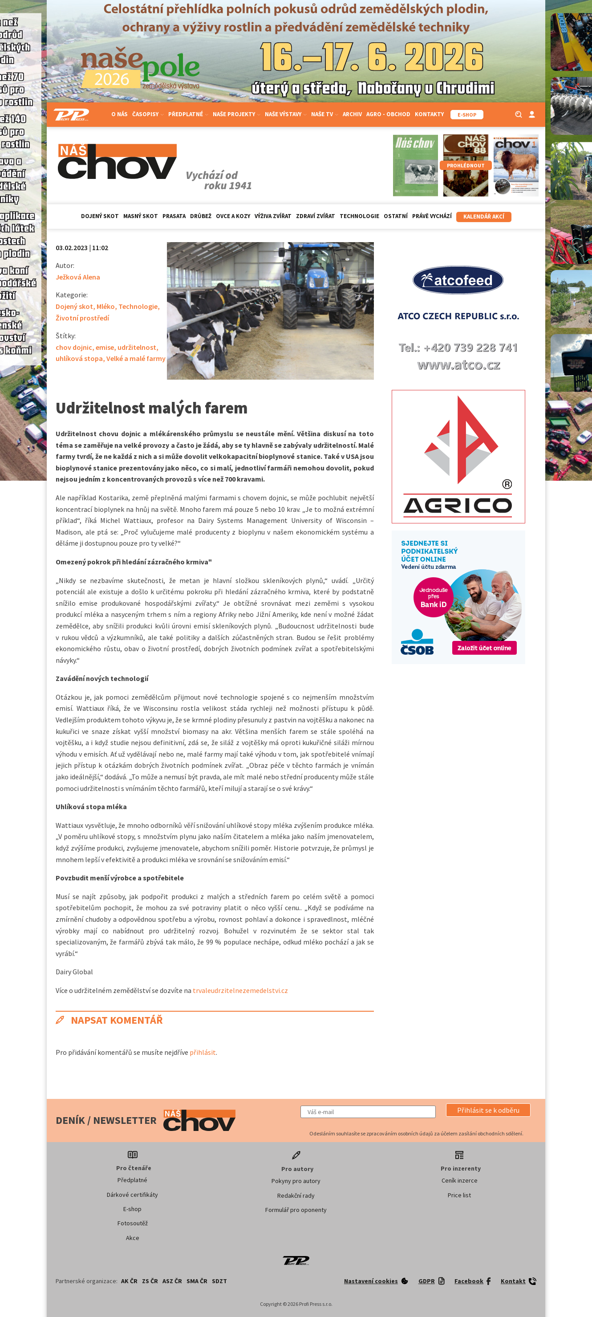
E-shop (132, 1209)
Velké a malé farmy (136, 358)
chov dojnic (74, 347)
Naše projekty (236, 114)
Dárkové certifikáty (132, 1195)
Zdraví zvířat (315, 216)
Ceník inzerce (460, 1180)
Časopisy (148, 114)
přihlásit (203, 1052)
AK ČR (129, 1281)
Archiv (352, 114)
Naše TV (324, 114)
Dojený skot (100, 216)
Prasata (174, 216)
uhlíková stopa (79, 358)
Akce (132, 1238)
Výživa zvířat (273, 216)
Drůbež (200, 216)
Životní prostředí (82, 317)
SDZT (219, 1281)
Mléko (106, 306)
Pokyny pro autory (296, 1181)
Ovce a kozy (233, 216)
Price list (459, 1195)
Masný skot (140, 216)
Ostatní (396, 216)
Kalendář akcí (483, 216)
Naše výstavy (286, 114)
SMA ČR (197, 1281)
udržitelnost (137, 347)
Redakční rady (296, 1195)
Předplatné (188, 114)
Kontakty (429, 114)
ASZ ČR (172, 1281)
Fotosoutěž (133, 1223)
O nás (119, 114)
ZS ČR (150, 1281)
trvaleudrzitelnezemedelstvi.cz (239, 990)
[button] (488, 1110)
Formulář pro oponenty (296, 1210)
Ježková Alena (78, 276)
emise (105, 347)
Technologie (359, 216)
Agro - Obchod (388, 114)
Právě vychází (432, 216)
